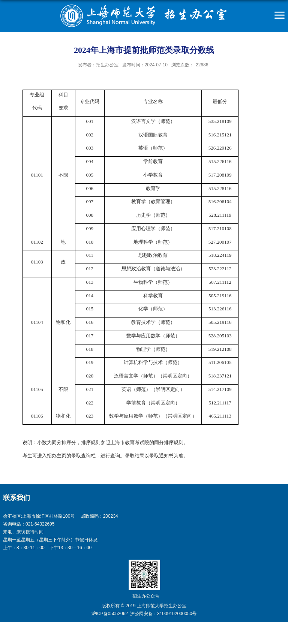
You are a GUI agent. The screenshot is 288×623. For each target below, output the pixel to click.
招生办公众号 (145, 596)
